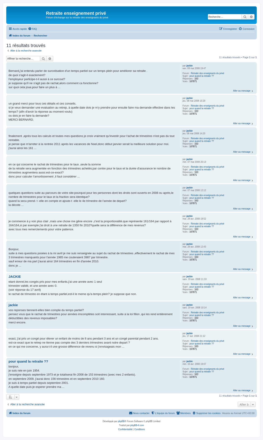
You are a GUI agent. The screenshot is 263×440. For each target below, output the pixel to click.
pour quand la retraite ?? (201, 76)
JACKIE (15, 276)
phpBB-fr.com (137, 425)
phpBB (121, 421)
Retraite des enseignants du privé (207, 73)
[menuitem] (32, 29)
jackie (189, 65)
